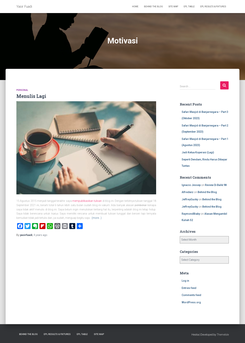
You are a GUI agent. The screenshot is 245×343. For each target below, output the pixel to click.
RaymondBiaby (191, 213)
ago (40, 235)
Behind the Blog (153, 6)
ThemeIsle (223, 334)
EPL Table (189, 6)
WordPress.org (191, 302)
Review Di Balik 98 (216, 185)
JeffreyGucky (190, 199)
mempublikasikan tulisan (87, 200)
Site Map (173, 6)
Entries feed (189, 287)
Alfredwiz (187, 192)
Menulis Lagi (31, 96)
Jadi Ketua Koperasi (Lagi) (198, 152)
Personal (22, 90)
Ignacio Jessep (191, 185)
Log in (185, 280)
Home (135, 6)
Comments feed (191, 295)
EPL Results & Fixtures (213, 6)
